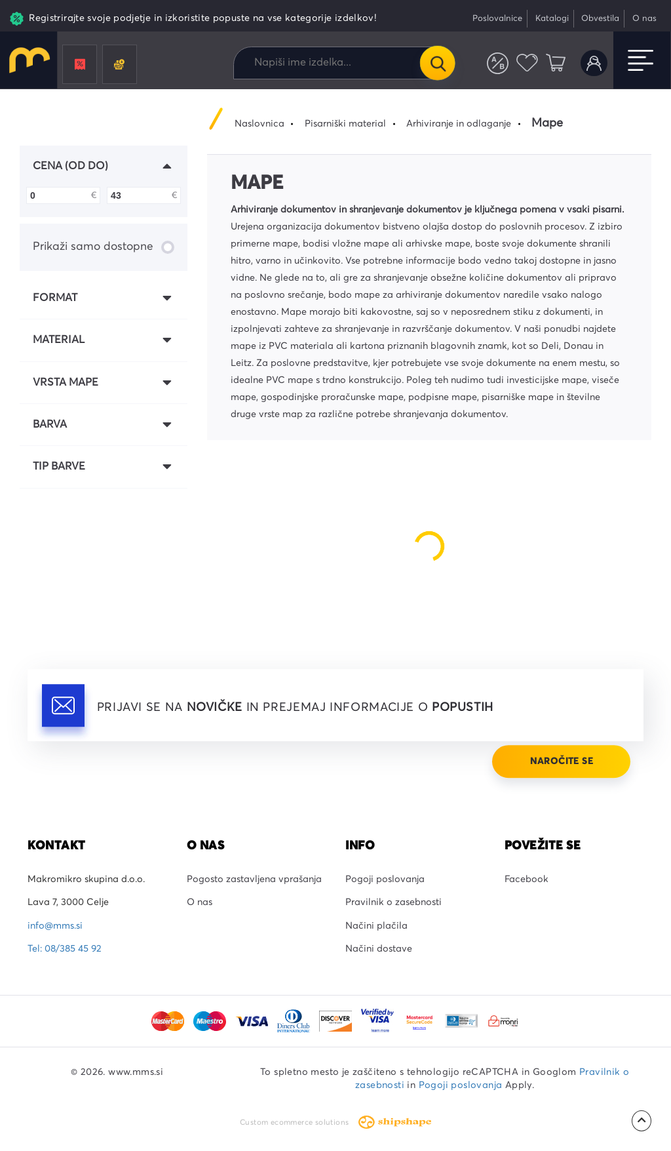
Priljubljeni (527, 63)
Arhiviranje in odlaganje (458, 124)
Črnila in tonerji (119, 64)
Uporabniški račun (594, 63)
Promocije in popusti (80, 64)
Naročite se (561, 761)
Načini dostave (378, 949)
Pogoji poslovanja (385, 879)
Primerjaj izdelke (497, 63)
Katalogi (552, 18)
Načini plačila (376, 926)
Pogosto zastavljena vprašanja (254, 879)
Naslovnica (259, 124)
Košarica (556, 63)
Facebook (526, 879)
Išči (437, 63)
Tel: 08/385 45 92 (65, 949)
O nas (644, 18)
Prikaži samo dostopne (103, 247)
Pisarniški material (345, 124)
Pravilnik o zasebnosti (393, 902)
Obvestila (600, 18)
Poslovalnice (497, 18)
